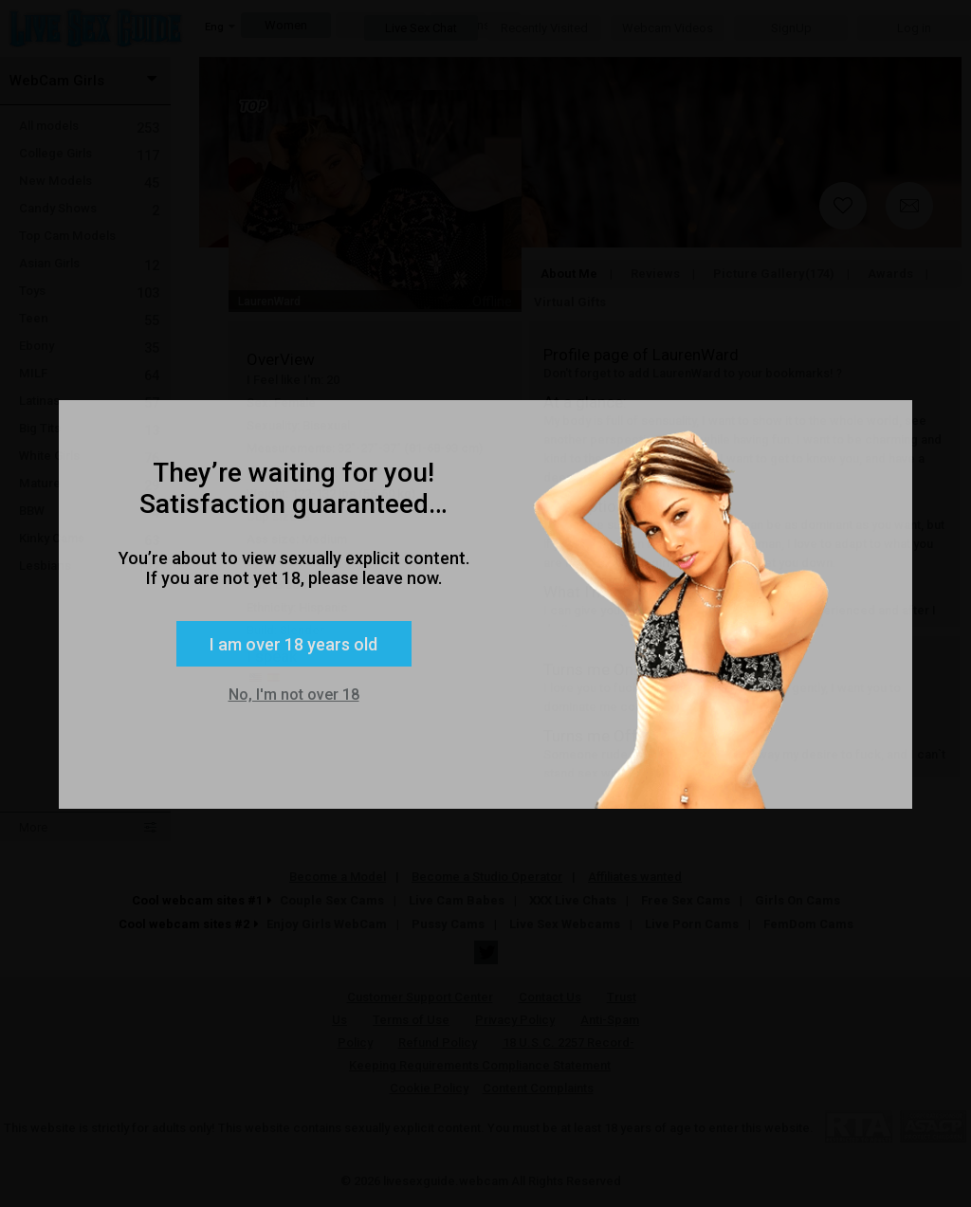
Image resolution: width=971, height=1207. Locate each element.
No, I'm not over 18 (294, 695)
